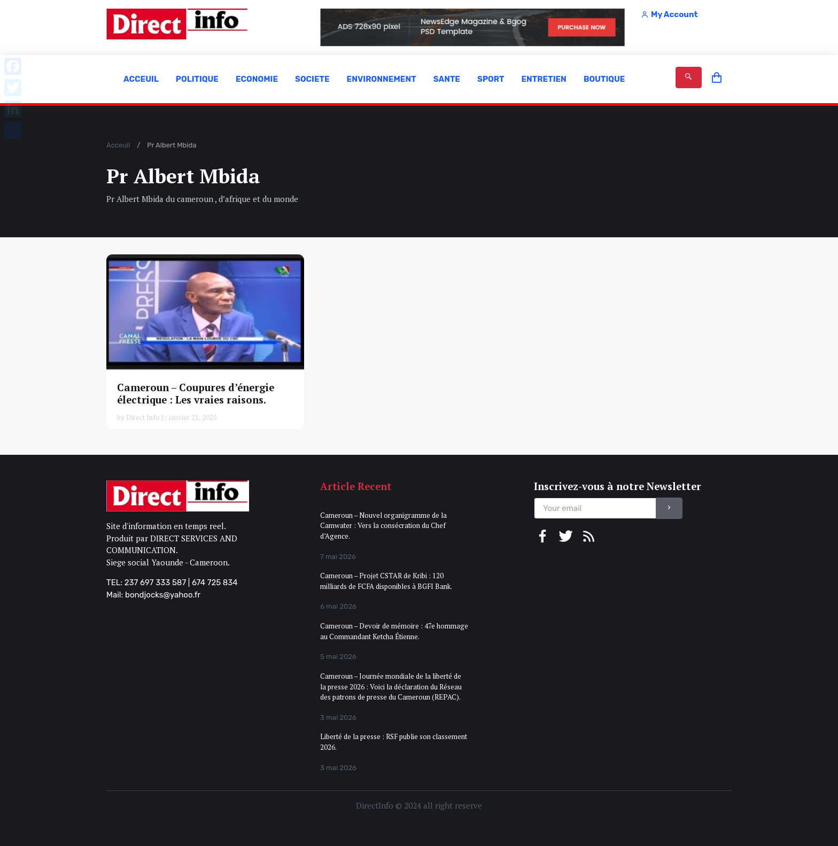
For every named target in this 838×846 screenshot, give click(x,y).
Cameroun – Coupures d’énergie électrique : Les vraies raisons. (195, 393)
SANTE (446, 79)
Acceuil (118, 145)
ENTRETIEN (543, 79)
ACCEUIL (141, 79)
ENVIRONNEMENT (381, 79)
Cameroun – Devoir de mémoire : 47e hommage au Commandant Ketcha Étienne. (394, 631)
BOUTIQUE (604, 79)
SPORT (490, 79)
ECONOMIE (257, 79)
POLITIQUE (197, 79)
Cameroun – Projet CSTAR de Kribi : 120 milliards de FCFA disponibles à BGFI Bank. (386, 581)
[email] (595, 508)
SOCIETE (312, 79)
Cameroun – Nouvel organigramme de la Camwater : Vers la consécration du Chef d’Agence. (383, 525)
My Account (669, 14)
